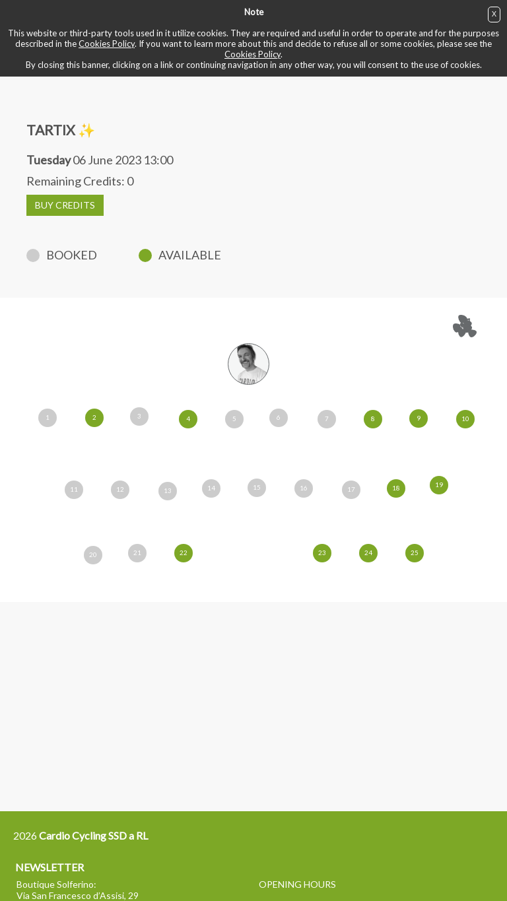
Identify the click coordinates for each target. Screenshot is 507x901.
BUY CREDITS (65, 205)
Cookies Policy (107, 43)
